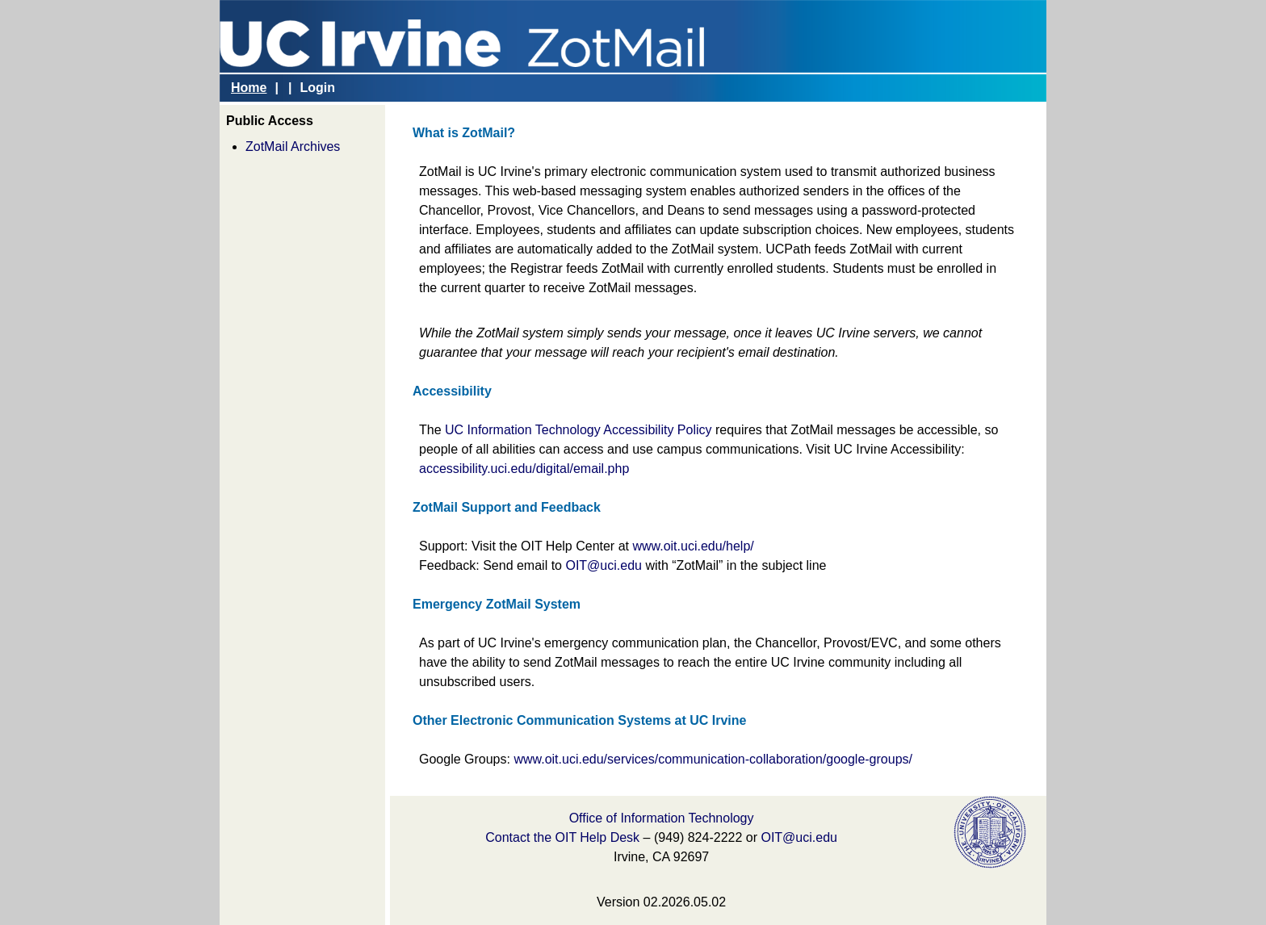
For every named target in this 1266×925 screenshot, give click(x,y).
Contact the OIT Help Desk (562, 837)
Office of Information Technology (661, 818)
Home (248, 87)
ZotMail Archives (292, 146)
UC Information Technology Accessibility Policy (578, 430)
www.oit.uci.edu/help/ (692, 546)
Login (317, 87)
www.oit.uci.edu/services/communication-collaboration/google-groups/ (713, 759)
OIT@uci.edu (603, 565)
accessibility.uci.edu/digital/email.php (524, 468)
